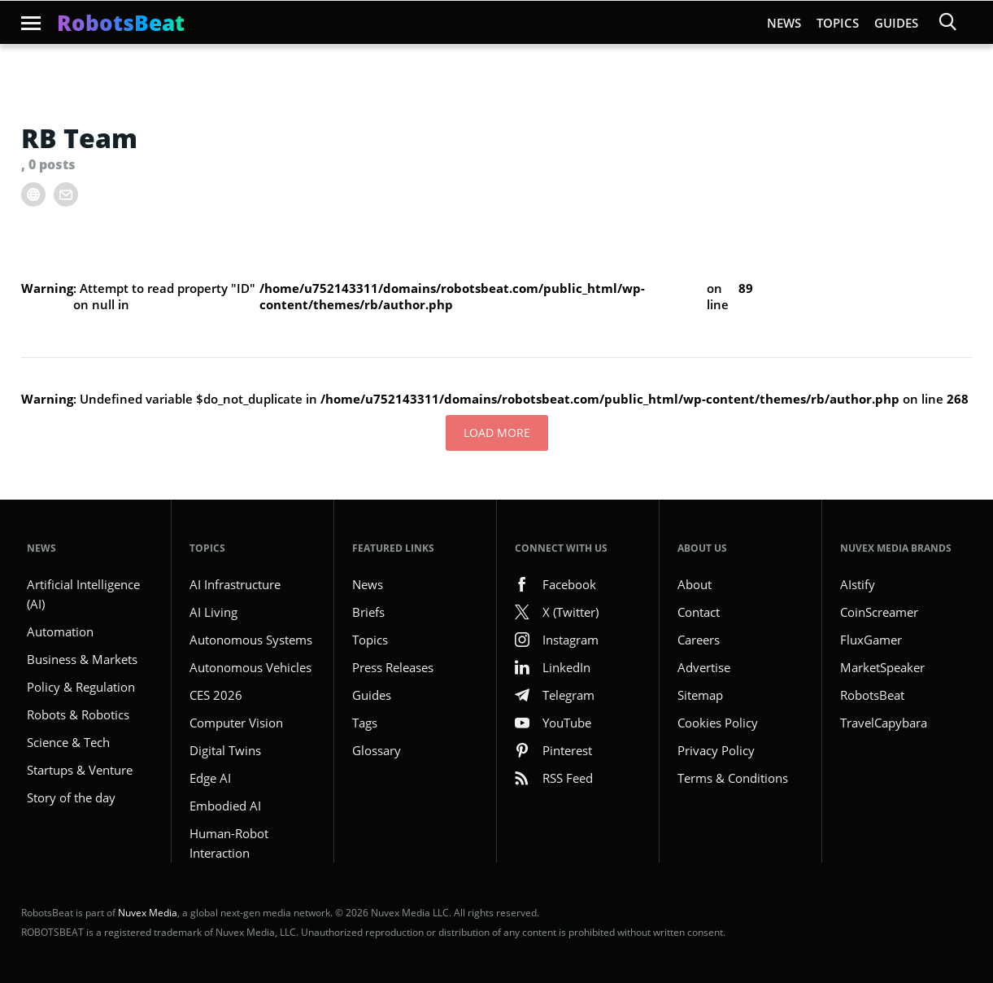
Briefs (368, 612)
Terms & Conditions (732, 778)
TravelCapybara (883, 722)
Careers (698, 639)
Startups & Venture (80, 770)
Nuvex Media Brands (896, 548)
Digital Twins (225, 750)
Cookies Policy (717, 722)
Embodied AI (225, 805)
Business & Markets (82, 659)
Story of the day (71, 797)
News (784, 23)
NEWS (41, 548)
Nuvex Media (147, 913)
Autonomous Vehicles (250, 667)
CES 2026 (215, 695)
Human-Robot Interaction (228, 843)
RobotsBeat (872, 695)
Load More (497, 432)
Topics (838, 23)
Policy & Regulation (81, 687)
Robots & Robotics (78, 714)
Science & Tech (68, 742)
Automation (60, 631)
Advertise (703, 667)
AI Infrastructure (235, 584)
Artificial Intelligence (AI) (83, 594)
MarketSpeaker (882, 667)
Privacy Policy (716, 750)
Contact (698, 612)
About (694, 584)
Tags (364, 722)
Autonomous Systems (250, 639)
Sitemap (700, 695)
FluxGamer (871, 639)
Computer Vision (236, 722)
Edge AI (210, 778)
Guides (896, 23)
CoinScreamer (879, 612)
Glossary (376, 750)
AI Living (213, 612)
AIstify (857, 584)
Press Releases (392, 667)
